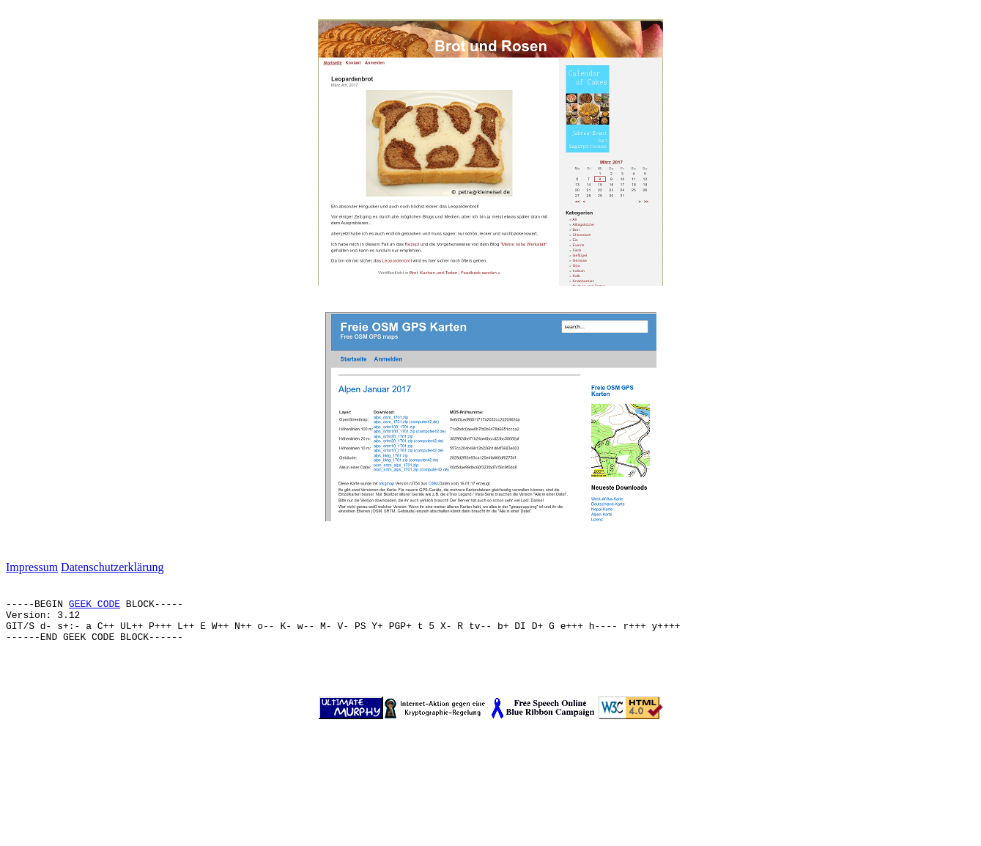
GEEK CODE (94, 604)
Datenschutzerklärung (112, 567)
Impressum (32, 567)
